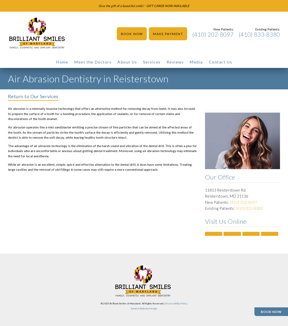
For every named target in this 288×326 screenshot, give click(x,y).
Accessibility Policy (176, 303)
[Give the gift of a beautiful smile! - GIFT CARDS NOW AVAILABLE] (144, 6)
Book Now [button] (132, 34)
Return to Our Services (33, 96)
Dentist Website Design (144, 308)
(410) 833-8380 (259, 34)
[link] (38, 34)
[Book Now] (271, 311)
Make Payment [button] (168, 34)
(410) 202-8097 (213, 34)
